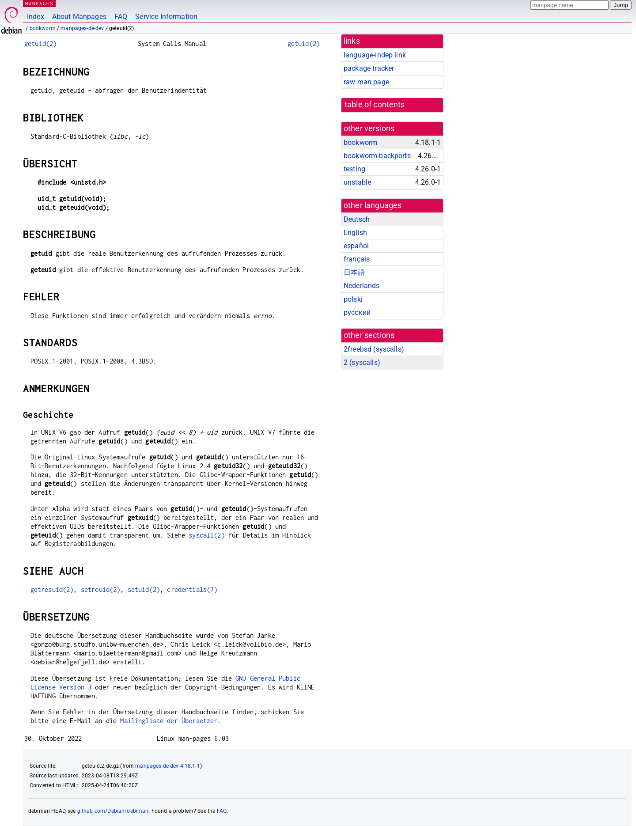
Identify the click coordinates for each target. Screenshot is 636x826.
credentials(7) (192, 589)
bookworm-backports (377, 156)
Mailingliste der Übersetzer (168, 720)
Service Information (166, 16)
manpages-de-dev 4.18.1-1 (167, 766)
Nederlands (362, 285)
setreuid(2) (101, 589)
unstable (357, 182)
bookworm (43, 28)
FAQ (120, 16)
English (355, 232)
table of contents (374, 104)
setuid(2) (144, 589)
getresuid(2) (52, 589)
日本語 (354, 272)
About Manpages (79, 16)
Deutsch (357, 219)
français (357, 259)
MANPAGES (39, 3)
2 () (362, 362)
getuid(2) (40, 43)
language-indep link (375, 55)
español (356, 246)
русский (357, 312)
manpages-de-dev (82, 28)
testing (354, 169)
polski (353, 299)
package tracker (369, 68)
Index (35, 16)
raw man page (366, 82)
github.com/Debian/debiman (113, 811)
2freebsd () (374, 349)
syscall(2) (207, 535)
